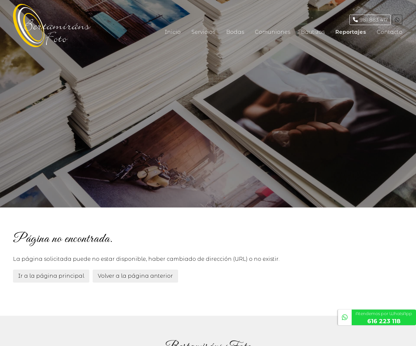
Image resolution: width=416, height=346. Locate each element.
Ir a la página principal (51, 276)
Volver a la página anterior (135, 276)
